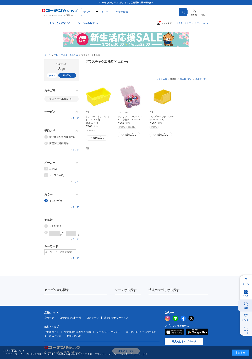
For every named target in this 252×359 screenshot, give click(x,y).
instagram (167, 318)
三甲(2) (53, 168)
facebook (183, 318)
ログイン (246, 284)
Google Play (197, 332)
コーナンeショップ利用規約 (141, 332)
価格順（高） (201, 79)
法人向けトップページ (184, 341)
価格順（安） (186, 79)
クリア (52, 75)
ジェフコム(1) (56, 175)
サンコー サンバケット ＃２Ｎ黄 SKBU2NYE (98, 119)
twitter (191, 318)
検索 (246, 308)
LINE (175, 318)
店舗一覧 (49, 318)
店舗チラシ (93, 318)
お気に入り (97, 138)
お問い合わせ (74, 336)
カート (246, 333)
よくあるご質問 (52, 336)
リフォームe (200, 23)
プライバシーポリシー (108, 332)
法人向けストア (184, 23)
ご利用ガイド (51, 332)
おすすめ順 (161, 79)
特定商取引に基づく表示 (77, 332)
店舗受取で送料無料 (70, 318)
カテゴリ (246, 296)
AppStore (174, 332)
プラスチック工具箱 (59, 98)
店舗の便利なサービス (116, 318)
